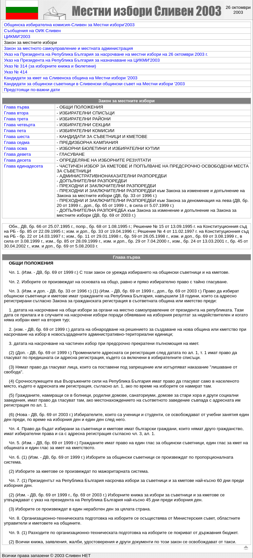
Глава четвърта (19, 124)
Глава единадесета (23, 166)
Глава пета (15, 130)
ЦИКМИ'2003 (17, 36)
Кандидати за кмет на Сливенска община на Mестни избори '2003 (70, 77)
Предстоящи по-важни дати (32, 89)
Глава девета (17, 154)
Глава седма (16, 142)
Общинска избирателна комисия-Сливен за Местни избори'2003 (69, 24)
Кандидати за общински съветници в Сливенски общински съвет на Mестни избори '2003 (94, 83)
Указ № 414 (15, 72)
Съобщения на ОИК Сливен (32, 30)
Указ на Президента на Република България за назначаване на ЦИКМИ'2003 (82, 60)
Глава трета (16, 118)
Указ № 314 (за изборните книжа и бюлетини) (50, 66)
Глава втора (16, 112)
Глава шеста (16, 136)
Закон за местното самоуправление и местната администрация (68, 48)
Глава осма (15, 148)
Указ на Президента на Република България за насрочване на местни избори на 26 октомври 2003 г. (106, 54)
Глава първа (16, 107)
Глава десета (17, 160)
